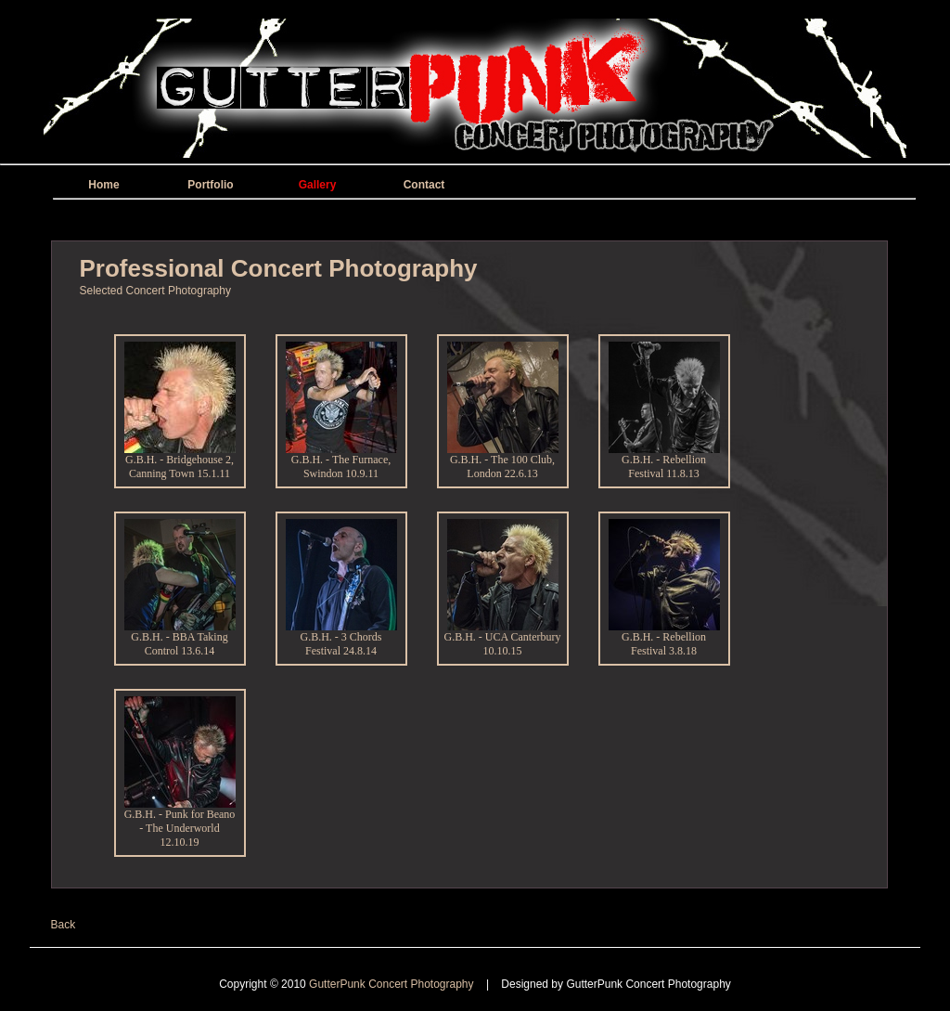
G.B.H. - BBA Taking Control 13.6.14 (180, 638)
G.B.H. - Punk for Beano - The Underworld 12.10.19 (180, 823)
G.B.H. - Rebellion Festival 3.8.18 (664, 638)
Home (103, 184)
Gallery (318, 184)
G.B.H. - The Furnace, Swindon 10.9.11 (341, 461)
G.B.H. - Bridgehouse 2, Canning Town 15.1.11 (180, 461)
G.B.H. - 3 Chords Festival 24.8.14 (341, 638)
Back (63, 924)
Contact (424, 184)
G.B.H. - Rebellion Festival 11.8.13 (664, 461)
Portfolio (210, 184)
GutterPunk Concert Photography (393, 984)
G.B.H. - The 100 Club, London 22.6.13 (502, 461)
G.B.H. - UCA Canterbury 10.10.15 (502, 638)
